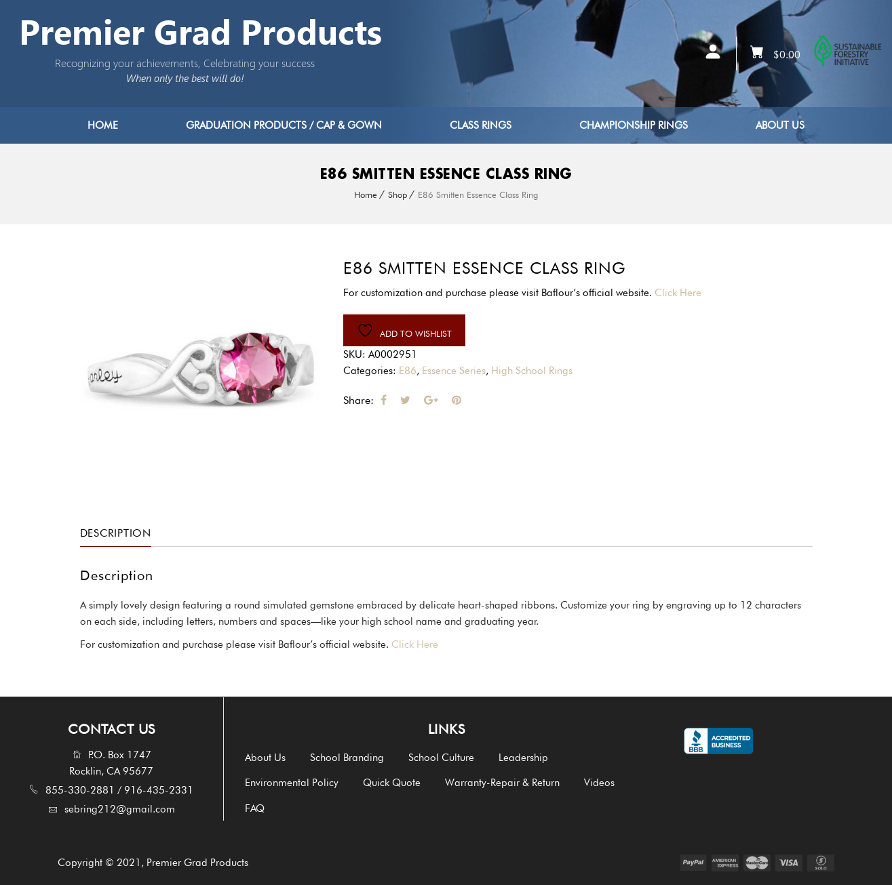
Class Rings (480, 125)
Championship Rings (633, 125)
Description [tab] (117, 533)
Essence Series (454, 371)
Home (103, 125)
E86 (407, 371)
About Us (780, 125)
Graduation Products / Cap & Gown (284, 125)
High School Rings (532, 371)
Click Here (681, 293)
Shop (397, 194)
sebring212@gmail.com (119, 809)
